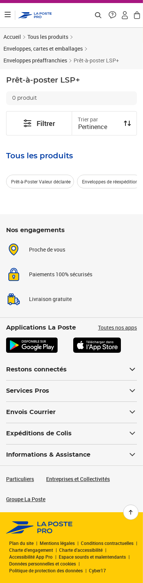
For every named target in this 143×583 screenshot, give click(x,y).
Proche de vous (47, 249)
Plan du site (21, 543)
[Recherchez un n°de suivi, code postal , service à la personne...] (98, 15)
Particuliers (20, 479)
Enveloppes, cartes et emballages (43, 48)
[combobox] (98, 127)
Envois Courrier (71, 412)
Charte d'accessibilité (81, 550)
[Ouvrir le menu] (7, 15)
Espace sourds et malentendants (92, 557)
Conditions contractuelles (107, 543)
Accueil (12, 36)
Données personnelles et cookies (42, 564)
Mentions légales (57, 543)
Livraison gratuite (50, 299)
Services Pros (71, 390)
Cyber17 (97, 570)
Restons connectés (71, 369)
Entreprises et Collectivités (78, 479)
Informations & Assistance (71, 454)
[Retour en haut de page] (130, 512)
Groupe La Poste (25, 499)
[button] (112, 15)
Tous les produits (47, 36)
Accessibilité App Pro (31, 557)
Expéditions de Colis (71, 433)
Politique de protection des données (46, 570)
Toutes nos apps (117, 327)
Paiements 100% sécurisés (60, 274)
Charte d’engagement (31, 550)
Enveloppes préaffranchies (35, 60)
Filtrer (39, 123)
